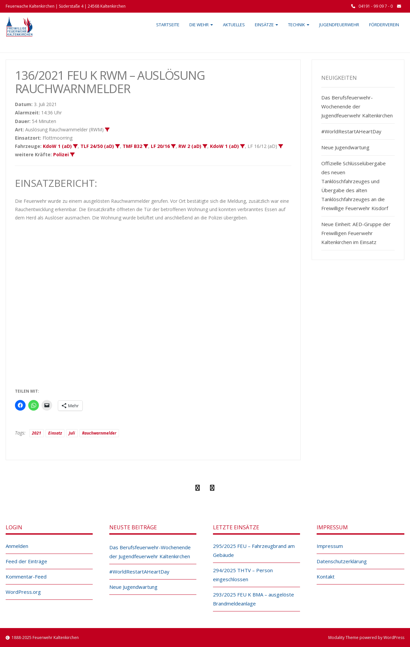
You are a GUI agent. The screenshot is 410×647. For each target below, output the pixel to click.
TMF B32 (132, 146)
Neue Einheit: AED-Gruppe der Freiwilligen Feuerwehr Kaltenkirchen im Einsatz (356, 233)
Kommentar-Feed (26, 576)
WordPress (393, 637)
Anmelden (17, 546)
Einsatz (55, 433)
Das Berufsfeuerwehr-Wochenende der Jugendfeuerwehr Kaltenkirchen (357, 106)
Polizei (61, 154)
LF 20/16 (160, 146)
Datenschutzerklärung (342, 561)
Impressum (330, 546)
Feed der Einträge (26, 561)
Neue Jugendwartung (345, 147)
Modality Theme (343, 637)
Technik (298, 25)
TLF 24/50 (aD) (97, 146)
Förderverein (384, 25)
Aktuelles (234, 25)
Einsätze (266, 25)
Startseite (167, 25)
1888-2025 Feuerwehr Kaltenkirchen (45, 637)
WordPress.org (23, 591)
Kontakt (326, 576)
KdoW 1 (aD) (57, 146)
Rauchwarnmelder (99, 433)
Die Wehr (201, 25)
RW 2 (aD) (189, 146)
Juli (72, 433)
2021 (36, 433)
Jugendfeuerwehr (339, 25)
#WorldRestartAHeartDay (351, 131)
